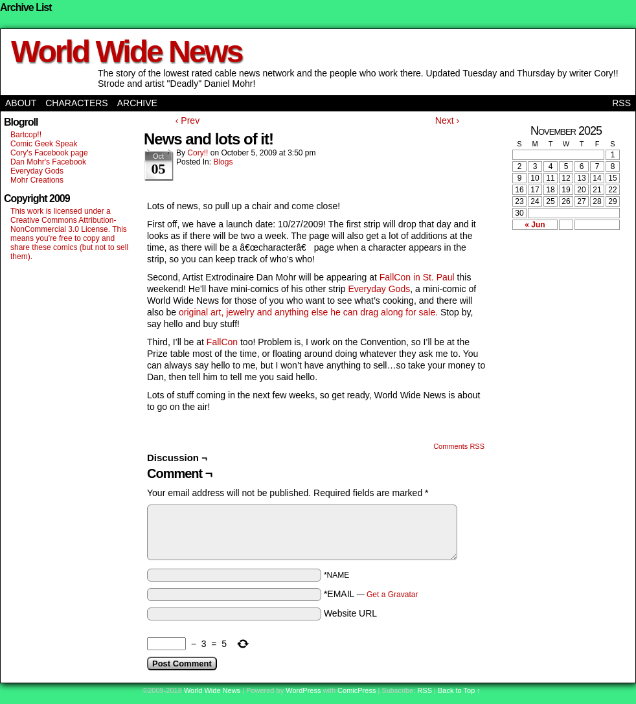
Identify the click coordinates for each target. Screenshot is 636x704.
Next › (447, 120)
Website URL (350, 613)
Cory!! (197, 152)
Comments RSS (458, 446)
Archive (137, 103)
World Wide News (126, 51)
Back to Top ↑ (459, 690)
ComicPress (356, 690)
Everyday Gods (36, 171)
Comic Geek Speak (43, 143)
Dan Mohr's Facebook (48, 161)
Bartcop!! (25, 134)
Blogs (223, 161)
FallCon (221, 342)
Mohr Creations (36, 180)
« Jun (535, 224)
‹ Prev (187, 120)
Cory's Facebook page (49, 152)
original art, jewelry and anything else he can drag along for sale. (308, 312)
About (20, 103)
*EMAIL (371, 594)
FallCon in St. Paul (418, 277)
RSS (621, 103)
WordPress (303, 690)
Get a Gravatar (392, 594)
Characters (76, 103)
